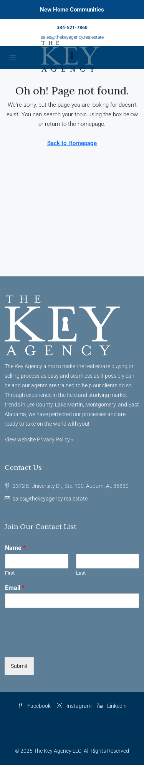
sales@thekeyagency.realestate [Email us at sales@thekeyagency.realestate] (50, 499)
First (10, 573)
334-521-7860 (72, 27)
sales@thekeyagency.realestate (72, 37)
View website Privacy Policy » (39, 439)
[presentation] (63, 644)
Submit (19, 666)
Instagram (74, 706)
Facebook (34, 706)
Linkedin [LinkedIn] (112, 706)
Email (15, 588)
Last (81, 573)
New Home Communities (72, 9)
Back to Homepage (72, 143)
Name (15, 548)
